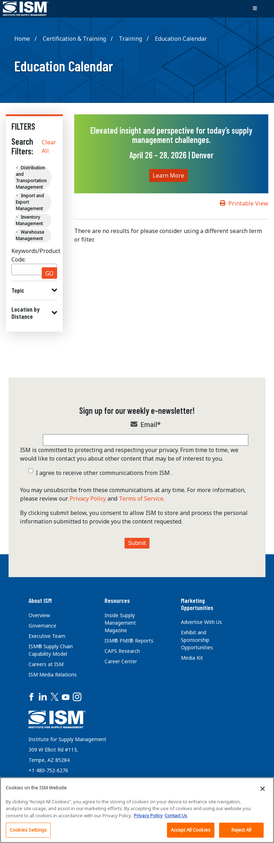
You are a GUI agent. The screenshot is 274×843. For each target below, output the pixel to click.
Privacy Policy (88, 498)
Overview (39, 615)
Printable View (248, 203)
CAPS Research (122, 651)
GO (49, 273)
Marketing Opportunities (197, 603)
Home (22, 39)
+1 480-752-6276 (48, 770)
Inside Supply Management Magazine (120, 623)
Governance (42, 625)
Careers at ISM (46, 664)
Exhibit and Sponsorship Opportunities (197, 640)
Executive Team (47, 636)
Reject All (241, 830)
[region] (137, 810)
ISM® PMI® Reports (129, 640)
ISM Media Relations (53, 674)
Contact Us (175, 815)
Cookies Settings (28, 830)
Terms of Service (141, 498)
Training (130, 39)
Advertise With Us (201, 622)
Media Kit (192, 657)
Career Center (121, 661)
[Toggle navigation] (255, 8)
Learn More (168, 175)
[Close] (262, 789)
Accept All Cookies (190, 830)
